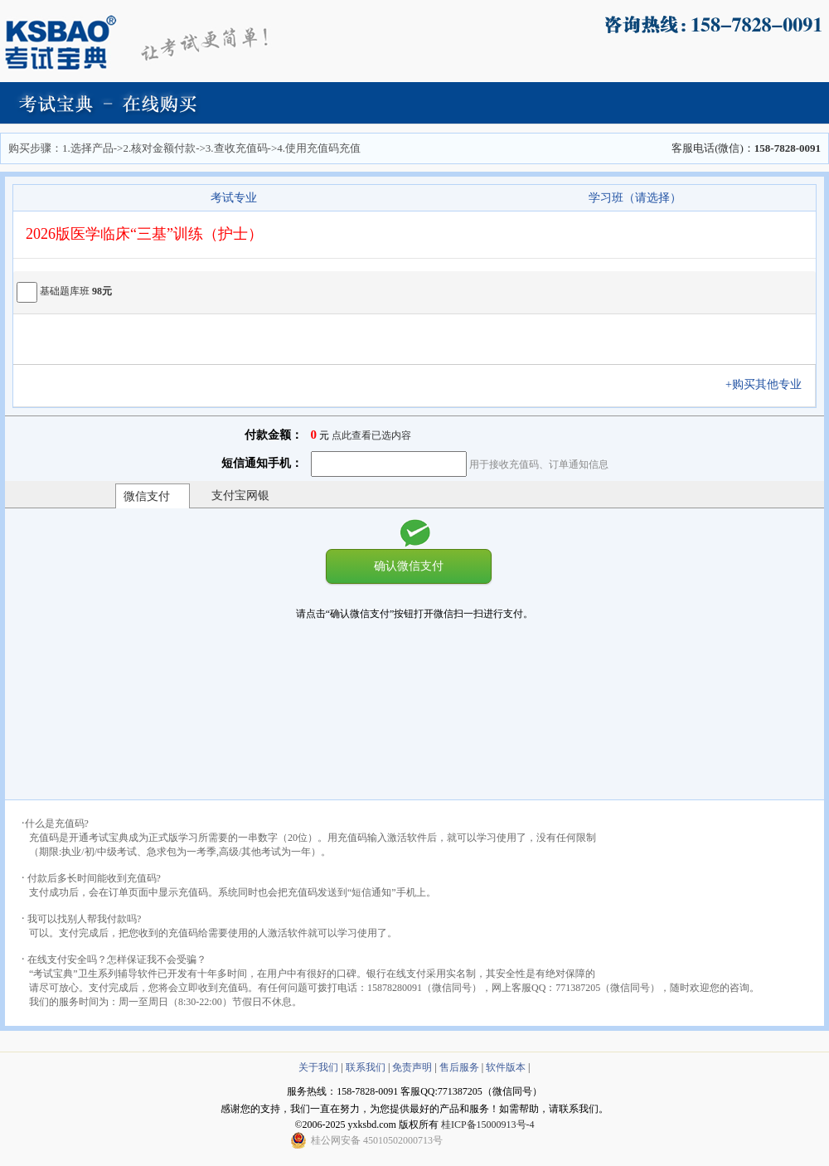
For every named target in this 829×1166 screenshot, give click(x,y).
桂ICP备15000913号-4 (488, 1124)
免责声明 (412, 1067)
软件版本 (506, 1067)
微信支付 (147, 496)
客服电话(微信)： (746, 148)
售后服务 (459, 1067)
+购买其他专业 (769, 384)
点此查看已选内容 (371, 435)
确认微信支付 (409, 565)
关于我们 (318, 1067)
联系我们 (365, 1067)
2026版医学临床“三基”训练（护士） (144, 234)
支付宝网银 (240, 495)
